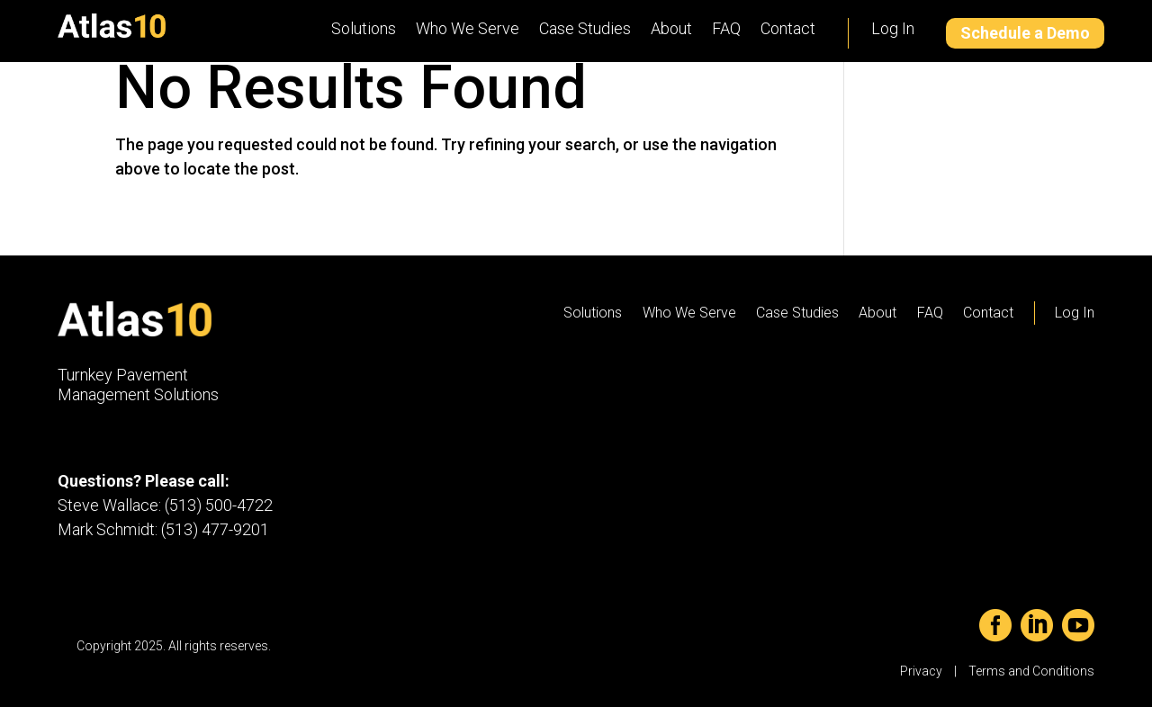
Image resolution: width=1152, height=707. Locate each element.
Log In (892, 28)
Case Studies (585, 28)
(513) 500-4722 (219, 505)
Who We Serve (467, 28)
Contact (787, 28)
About (671, 28)
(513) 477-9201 (215, 529)
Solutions (363, 28)
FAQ (726, 28)
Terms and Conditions (1031, 671)
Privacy (921, 671)
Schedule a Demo (1025, 32)
